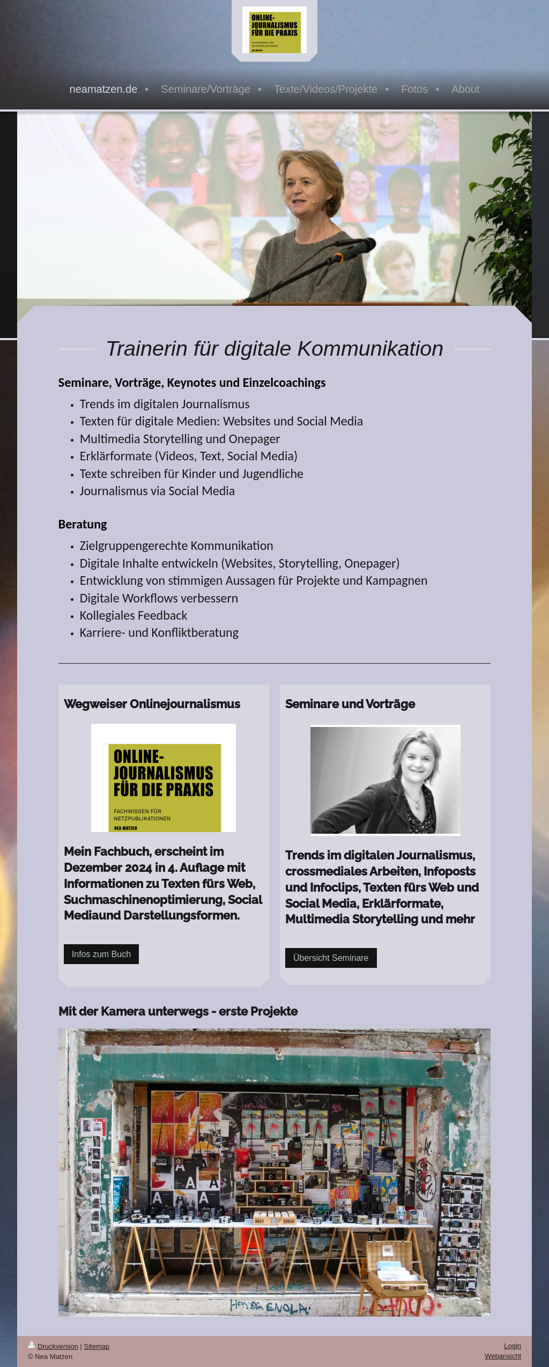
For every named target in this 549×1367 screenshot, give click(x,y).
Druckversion (53, 1346)
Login (512, 1346)
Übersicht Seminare (331, 957)
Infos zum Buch (101, 954)
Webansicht (503, 1356)
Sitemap (97, 1346)
